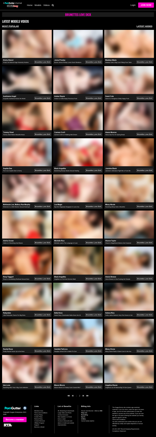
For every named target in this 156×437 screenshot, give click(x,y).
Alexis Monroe (110, 132)
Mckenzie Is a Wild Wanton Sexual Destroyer (16, 207)
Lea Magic (58, 205)
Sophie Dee (7, 168)
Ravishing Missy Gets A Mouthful (115, 207)
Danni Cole (109, 96)
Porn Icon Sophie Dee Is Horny (12, 171)
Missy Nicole (110, 205)
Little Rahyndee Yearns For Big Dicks (14, 315)
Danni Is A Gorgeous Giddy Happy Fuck (117, 98)
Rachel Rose (8, 349)
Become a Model (39, 427)
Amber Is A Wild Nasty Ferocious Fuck (65, 98)
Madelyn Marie (110, 60)
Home (29, 5)
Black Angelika (60, 168)
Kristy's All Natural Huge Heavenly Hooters (16, 62)
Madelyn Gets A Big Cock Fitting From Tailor (118, 62)
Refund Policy (38, 419)
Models (38, 5)
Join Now (146, 5)
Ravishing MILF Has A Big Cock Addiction (15, 387)
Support (36, 425)
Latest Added (144, 26)
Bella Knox (58, 313)
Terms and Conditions (40, 413)
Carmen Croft (59, 132)
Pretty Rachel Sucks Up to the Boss (13, 351)
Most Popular (10, 26)
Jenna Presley (59, 60)
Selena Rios (110, 313)
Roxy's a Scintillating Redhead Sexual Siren (16, 279)
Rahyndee (7, 313)
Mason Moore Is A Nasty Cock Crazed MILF (67, 387)
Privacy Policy (38, 415)
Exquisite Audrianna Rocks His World (14, 98)
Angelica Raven (111, 385)
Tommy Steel (8, 132)
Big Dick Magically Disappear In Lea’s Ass (66, 207)
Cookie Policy (38, 417)
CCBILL (83, 419)
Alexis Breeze (110, 277)
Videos (46, 5)
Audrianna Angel (9, 96)
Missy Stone (110, 349)
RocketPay (84, 415)
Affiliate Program (39, 423)
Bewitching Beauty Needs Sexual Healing (66, 171)
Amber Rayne (59, 96)
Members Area (38, 411)
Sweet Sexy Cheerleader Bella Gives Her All (67, 315)
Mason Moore (59, 385)
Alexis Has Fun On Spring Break (115, 134)
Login (133, 5)
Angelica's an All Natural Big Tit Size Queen (118, 387)
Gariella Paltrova (60, 349)
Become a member (15, 419)
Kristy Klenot (8, 60)
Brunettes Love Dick (42, 62)
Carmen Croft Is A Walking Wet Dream (65, 134)
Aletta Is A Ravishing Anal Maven (13, 243)
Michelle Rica (59, 241)
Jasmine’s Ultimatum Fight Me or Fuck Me (117, 171)
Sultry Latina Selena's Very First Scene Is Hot (118, 315)
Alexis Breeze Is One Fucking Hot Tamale (117, 279)
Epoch (83, 417)
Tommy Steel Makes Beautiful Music (14, 134)
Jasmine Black (111, 168)
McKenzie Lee (8, 205)
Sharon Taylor (110, 241)
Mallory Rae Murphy (22, 205)
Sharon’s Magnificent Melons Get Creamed (118, 243)
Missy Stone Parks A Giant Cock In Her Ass (118, 351)
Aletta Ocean (8, 241)
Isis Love (6, 385)
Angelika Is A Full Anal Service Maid (65, 279)
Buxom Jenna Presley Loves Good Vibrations (67, 62)
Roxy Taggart (8, 277)
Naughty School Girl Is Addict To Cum (65, 351)
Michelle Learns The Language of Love (66, 243)
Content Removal (39, 421)
